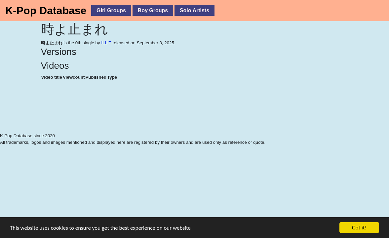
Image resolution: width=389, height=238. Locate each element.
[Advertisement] (148, 116)
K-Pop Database (45, 11)
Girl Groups (111, 10)
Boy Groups (153, 10)
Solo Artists (194, 10)
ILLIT (106, 42)
